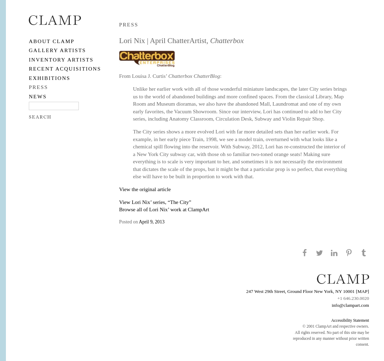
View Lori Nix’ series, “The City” (155, 202)
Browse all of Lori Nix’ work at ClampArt (164, 209)
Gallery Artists (57, 50)
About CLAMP (51, 41)
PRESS (38, 87)
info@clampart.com (350, 305)
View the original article (145, 189)
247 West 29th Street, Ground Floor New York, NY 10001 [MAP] (307, 291)
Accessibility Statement (350, 320)
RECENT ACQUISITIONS (65, 69)
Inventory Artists (61, 60)
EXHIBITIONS (49, 78)
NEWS (38, 96)
